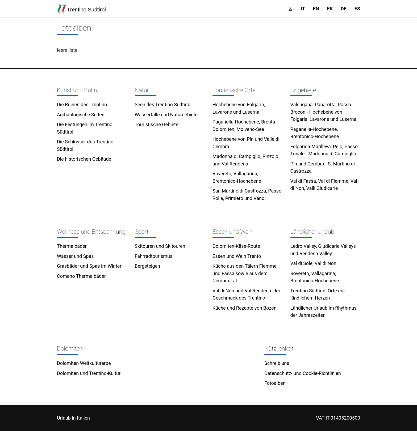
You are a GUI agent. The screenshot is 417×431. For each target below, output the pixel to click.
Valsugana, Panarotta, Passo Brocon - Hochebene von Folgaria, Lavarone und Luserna (323, 112)
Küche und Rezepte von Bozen (244, 308)
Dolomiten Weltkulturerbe (84, 363)
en (316, 8)
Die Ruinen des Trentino (82, 104)
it (303, 8)
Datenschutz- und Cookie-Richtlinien (302, 373)
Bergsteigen (147, 266)
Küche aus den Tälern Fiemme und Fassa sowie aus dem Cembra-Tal (244, 273)
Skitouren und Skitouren (160, 246)
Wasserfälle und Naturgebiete (166, 114)
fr (330, 8)
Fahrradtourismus (154, 256)
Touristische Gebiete (156, 124)
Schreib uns (276, 363)
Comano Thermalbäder (81, 276)
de (344, 8)
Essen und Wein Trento (236, 256)
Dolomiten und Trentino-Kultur (88, 373)
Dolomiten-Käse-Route (236, 246)
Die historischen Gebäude (84, 159)
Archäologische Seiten (81, 114)
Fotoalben (275, 383)
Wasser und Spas (75, 256)
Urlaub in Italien (73, 418)
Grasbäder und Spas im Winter (89, 266)
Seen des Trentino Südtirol (162, 104)
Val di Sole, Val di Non (313, 263)
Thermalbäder (72, 246)
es (357, 8)
